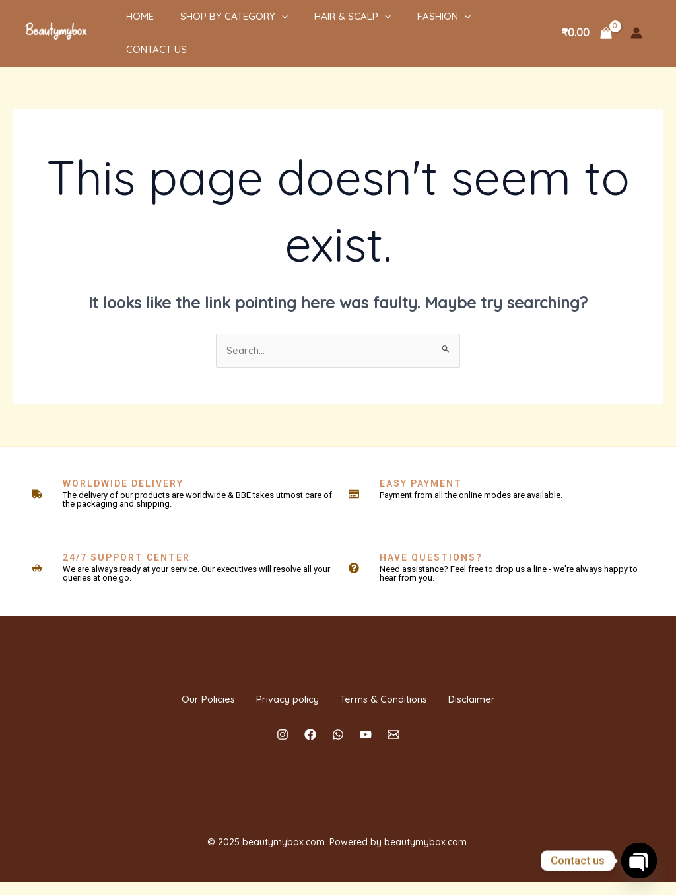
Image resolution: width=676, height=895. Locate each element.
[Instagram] (282, 747)
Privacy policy (274, 698)
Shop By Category (214, 25)
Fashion (411, 25)
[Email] (393, 747)
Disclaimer (510, 698)
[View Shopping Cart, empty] (586, 25)
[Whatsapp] (338, 747)
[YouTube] (366, 747)
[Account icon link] (636, 26)
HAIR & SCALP (326, 25)
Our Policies (169, 698)
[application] (261, 25)
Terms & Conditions (396, 698)
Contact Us (487, 25)
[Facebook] (310, 747)
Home (127, 25)
